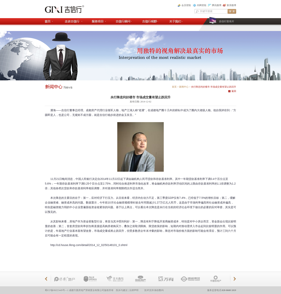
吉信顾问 (123, 21)
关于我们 (175, 21)
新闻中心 (184, 86)
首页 (50, 21)
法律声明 (134, 290)
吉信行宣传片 (226, 21)
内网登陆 (201, 5)
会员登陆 (186, 5)
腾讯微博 (216, 5)
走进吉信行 (72, 21)
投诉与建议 (122, 290)
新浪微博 (231, 5)
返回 (233, 91)
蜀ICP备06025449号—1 (56, 290)
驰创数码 (159, 290)
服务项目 (98, 21)
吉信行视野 (150, 21)
